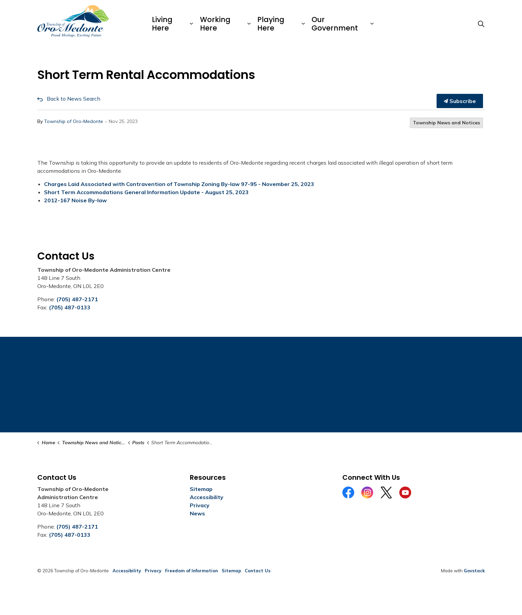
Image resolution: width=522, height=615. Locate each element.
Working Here (215, 24)
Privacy (199, 505)
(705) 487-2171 (77, 299)
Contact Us (257, 570)
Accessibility (206, 497)
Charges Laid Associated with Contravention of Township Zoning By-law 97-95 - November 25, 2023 (179, 184)
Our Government (335, 24)
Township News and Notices (446, 123)
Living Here (162, 24)
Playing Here (270, 24)
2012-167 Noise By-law (75, 200)
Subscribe (460, 101)
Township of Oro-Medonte (73, 121)
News (197, 513)
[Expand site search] (481, 23)
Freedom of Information (191, 570)
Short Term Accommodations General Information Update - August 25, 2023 (146, 192)
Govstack (474, 570)
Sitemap (201, 489)
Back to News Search (73, 98)
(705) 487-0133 (70, 307)
